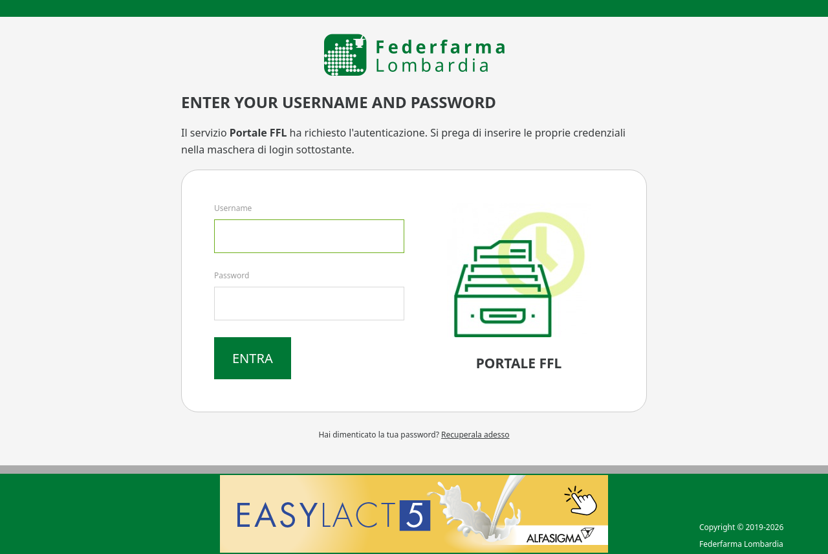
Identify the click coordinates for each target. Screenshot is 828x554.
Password (231, 275)
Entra (252, 358)
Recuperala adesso (475, 434)
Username (233, 208)
